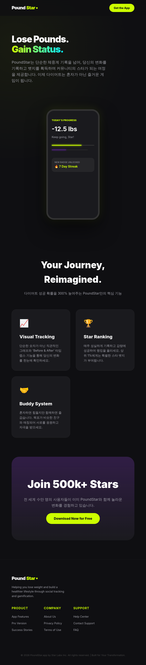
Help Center (81, 616)
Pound (25, 7)
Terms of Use (52, 629)
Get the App (122, 8)
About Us (50, 616)
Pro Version (19, 623)
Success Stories (22, 629)
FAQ (76, 629)
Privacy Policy (53, 623)
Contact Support (84, 623)
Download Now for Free (73, 519)
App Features (20, 616)
